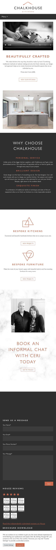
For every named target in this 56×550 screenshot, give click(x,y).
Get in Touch (28, 370)
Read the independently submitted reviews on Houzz (24, 523)
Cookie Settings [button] (8, 545)
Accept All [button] (20, 545)
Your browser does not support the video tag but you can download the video (28, 36)
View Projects (28, 243)
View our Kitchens (28, 79)
